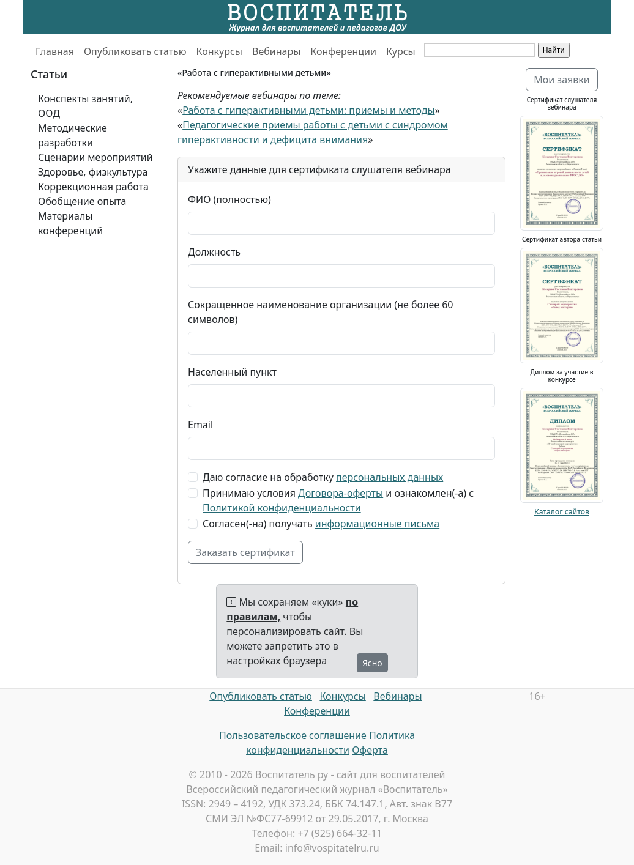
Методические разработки (72, 135)
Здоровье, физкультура (92, 172)
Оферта (370, 750)
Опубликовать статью (135, 51)
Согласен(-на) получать (321, 523)
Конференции (343, 51)
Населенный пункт (232, 372)
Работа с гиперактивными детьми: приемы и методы (308, 110)
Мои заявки (562, 79)
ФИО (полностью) (229, 199)
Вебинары (276, 51)
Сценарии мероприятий (95, 157)
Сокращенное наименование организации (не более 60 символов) (320, 312)
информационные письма (377, 523)
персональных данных (389, 477)
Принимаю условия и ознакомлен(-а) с (338, 500)
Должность (214, 252)
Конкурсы (219, 51)
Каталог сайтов (561, 512)
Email (200, 424)
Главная (54, 51)
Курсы (401, 51)
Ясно (372, 663)
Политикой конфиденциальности (282, 507)
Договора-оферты (340, 493)
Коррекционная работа (93, 186)
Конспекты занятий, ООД (85, 106)
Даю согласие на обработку (323, 477)
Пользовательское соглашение (293, 735)
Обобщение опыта (82, 201)
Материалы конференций (70, 223)
